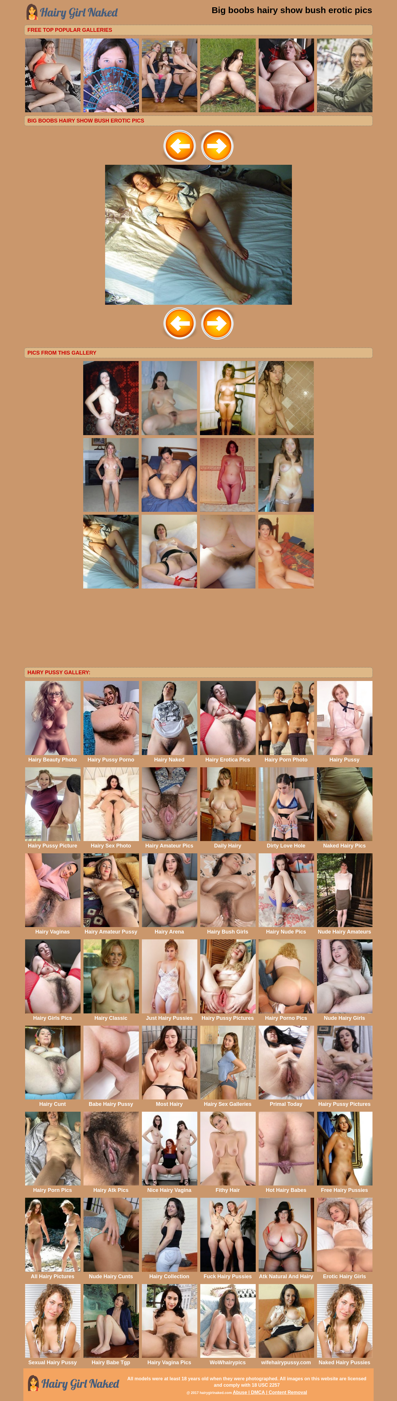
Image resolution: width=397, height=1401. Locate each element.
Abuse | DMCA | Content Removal (270, 1392)
